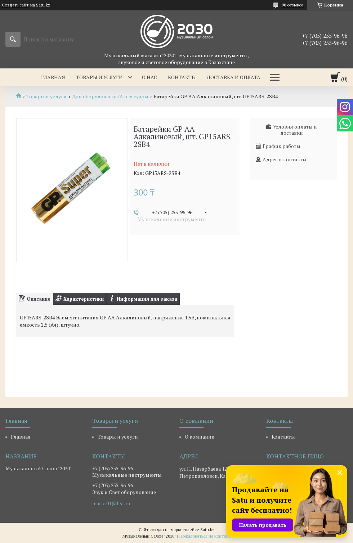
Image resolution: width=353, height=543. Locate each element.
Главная (53, 77)
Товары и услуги (99, 77)
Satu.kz (207, 529)
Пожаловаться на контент (205, 536)
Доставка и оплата (233, 77)
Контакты (182, 77)
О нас (149, 77)
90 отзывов (293, 5)
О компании (200, 436)
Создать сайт (15, 5)
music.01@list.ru (111, 503)
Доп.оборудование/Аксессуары (110, 96)
